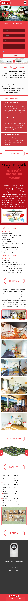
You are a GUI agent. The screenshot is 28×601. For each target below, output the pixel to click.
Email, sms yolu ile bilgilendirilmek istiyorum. (13, 51)
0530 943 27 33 (14, 571)
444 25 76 (14, 568)
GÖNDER (14, 55)
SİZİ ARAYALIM (16, 599)
